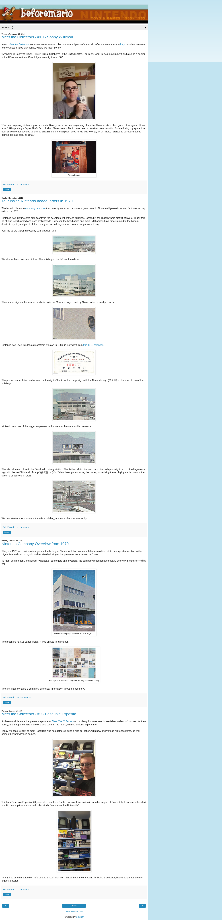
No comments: (24, 697)
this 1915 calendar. (93, 345)
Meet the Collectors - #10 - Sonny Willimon (37, 37)
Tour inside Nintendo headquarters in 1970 (37, 201)
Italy (122, 44)
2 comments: (23, 889)
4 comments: (23, 527)
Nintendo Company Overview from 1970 (35, 544)
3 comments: (23, 184)
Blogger (80, 917)
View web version (74, 911)
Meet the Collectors (18, 44)
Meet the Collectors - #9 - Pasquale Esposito (39, 714)
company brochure (35, 208)
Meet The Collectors (63, 721)
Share (6, 189)
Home (74, 906)
